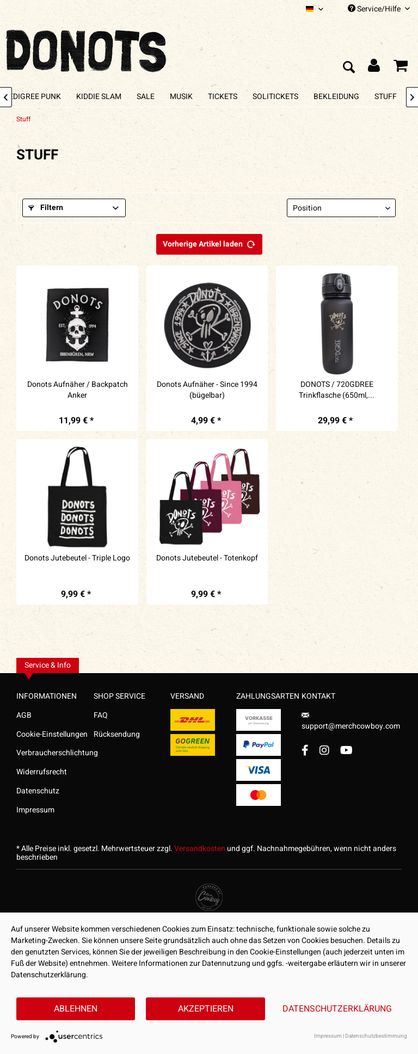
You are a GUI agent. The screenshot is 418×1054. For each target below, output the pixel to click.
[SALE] (145, 97)
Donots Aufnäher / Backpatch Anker (77, 390)
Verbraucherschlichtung (55, 753)
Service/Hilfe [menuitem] (379, 9)
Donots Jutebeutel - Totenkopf (207, 558)
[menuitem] (315, 9)
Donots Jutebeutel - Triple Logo (77, 558)
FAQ (101, 715)
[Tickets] (222, 97)
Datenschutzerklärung (337, 1008)
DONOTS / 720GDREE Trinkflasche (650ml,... (336, 390)
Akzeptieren (205, 1008)
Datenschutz (37, 791)
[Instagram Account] (324, 750)
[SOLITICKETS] (275, 97)
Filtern (45, 207)
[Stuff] (385, 97)
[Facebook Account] (305, 750)
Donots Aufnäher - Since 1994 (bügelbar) (207, 390)
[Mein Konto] (374, 68)
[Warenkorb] (400, 68)
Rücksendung (117, 734)
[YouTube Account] (346, 750)
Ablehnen (75, 1008)
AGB (24, 715)
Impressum (35, 810)
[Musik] (181, 97)
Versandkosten (199, 848)
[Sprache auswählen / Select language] (314, 9)
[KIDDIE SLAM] (99, 97)
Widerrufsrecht (41, 772)
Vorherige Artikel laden (209, 243)
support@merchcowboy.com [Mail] (351, 722)
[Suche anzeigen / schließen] (348, 68)
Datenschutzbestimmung (376, 1036)
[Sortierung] (341, 208)
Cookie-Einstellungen (52, 734)
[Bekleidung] (336, 97)
